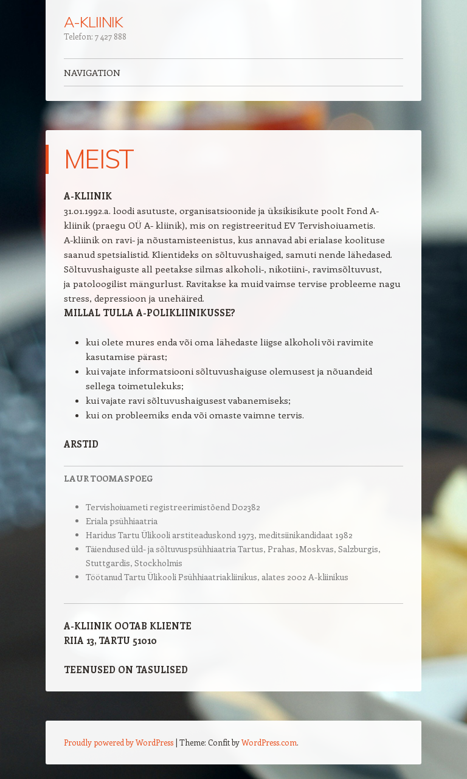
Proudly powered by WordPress (118, 742)
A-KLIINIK (93, 22)
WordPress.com (269, 742)
